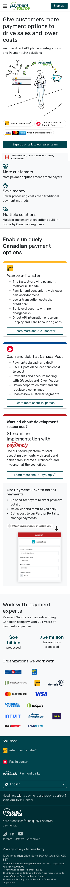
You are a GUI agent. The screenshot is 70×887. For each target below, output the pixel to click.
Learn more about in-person (35, 403)
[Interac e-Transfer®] (18, 123)
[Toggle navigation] (5, 6)
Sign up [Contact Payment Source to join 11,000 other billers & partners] (59, 5)
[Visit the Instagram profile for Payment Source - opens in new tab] (6, 834)
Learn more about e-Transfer (35, 331)
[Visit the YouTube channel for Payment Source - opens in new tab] (22, 834)
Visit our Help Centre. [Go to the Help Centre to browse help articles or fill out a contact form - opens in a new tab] (19, 800)
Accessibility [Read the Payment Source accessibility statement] (35, 849)
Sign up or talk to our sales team (35, 144)
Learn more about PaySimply (35, 475)
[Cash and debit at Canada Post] (50, 123)
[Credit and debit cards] (28, 132)
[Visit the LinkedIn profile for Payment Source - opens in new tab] (14, 834)
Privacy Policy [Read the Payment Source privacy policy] (13, 849)
